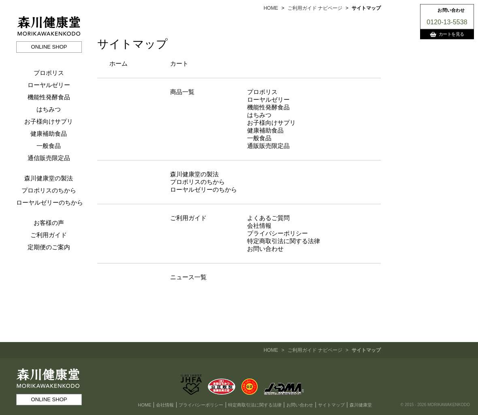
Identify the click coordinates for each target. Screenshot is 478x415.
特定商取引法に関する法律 (283, 240)
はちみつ (48, 109)
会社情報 (259, 225)
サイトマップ (331, 404)
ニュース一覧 (188, 277)
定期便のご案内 (49, 247)
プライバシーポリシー (277, 233)
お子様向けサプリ (48, 121)
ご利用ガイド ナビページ (315, 8)
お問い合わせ (265, 248)
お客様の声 (49, 222)
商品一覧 (182, 91)
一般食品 (48, 145)
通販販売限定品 (268, 145)
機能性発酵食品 (49, 97)
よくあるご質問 (268, 217)
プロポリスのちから (48, 190)
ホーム (118, 63)
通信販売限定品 (49, 157)
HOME (271, 8)
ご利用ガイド (48, 234)
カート (179, 63)
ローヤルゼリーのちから (49, 202)
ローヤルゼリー (49, 84)
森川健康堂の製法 (48, 178)
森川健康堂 (361, 404)
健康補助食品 (48, 133)
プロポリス (49, 72)
